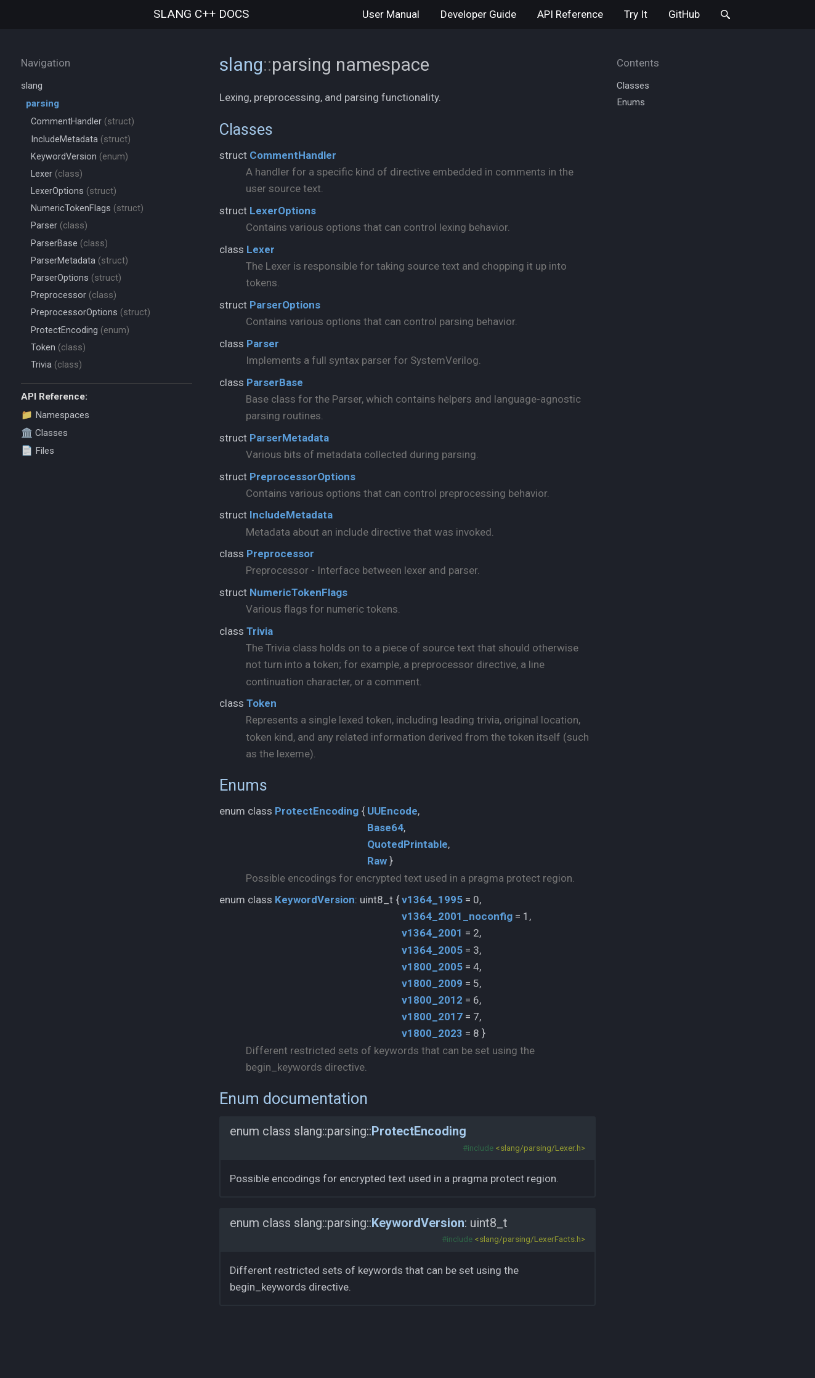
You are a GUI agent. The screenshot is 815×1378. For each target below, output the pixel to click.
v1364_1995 (432, 899)
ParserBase (69, 243)
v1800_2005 (432, 967)
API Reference (570, 14)
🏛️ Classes (44, 432)
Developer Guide (478, 14)
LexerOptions (73, 191)
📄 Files (37, 450)
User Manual (391, 14)
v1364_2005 (432, 950)
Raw (377, 861)
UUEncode (392, 811)
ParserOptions (76, 278)
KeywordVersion (79, 156)
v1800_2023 (432, 1033)
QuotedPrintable (407, 844)
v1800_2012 (432, 1000)
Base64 (385, 827)
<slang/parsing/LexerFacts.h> (529, 1239)
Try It (635, 14)
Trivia (56, 365)
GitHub (684, 14)
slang (201, 14)
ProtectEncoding (80, 330)
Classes (246, 129)
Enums (243, 785)
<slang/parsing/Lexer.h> (540, 1148)
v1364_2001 (432, 933)
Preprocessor (73, 295)
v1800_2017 (432, 1016)
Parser (59, 225)
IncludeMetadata (81, 139)
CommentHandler (82, 121)
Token (58, 347)
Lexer (57, 174)
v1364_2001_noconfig (457, 916)
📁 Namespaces (55, 415)
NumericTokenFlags (87, 208)
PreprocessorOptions (90, 312)
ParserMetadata (79, 261)
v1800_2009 (432, 983)
